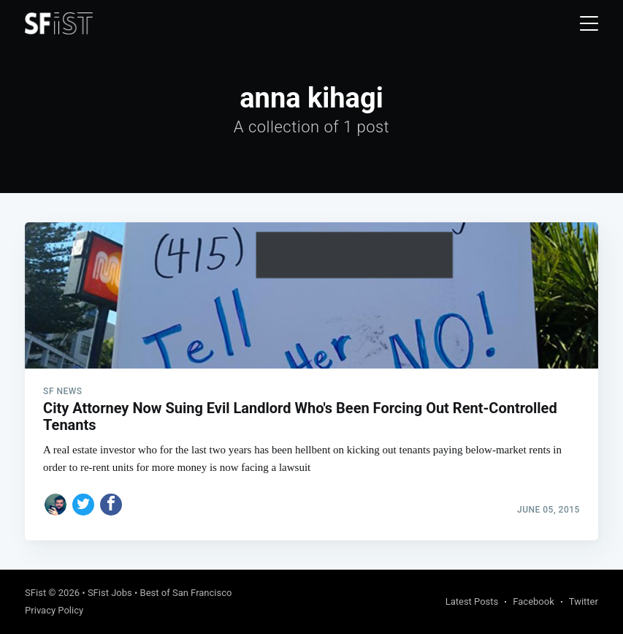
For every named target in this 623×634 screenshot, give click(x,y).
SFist (35, 592)
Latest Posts (472, 601)
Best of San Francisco (186, 592)
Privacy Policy (54, 610)
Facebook (533, 601)
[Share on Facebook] (111, 504)
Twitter (583, 601)
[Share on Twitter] (83, 504)
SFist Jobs (110, 592)
